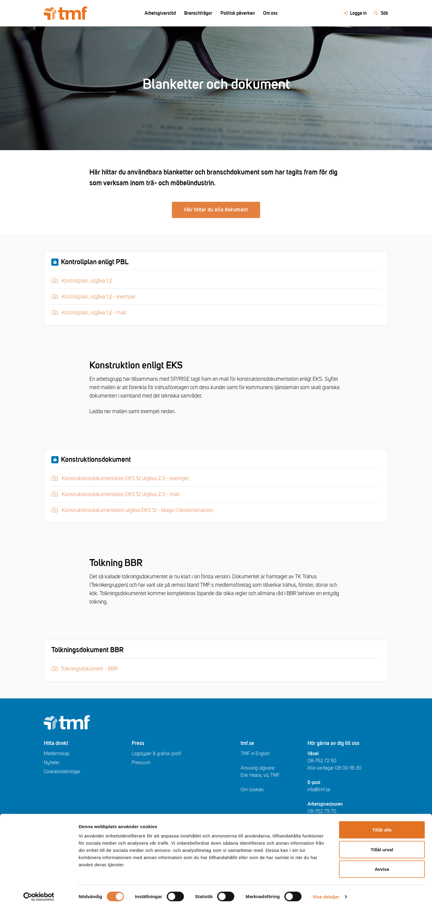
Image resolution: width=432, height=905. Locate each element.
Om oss (270, 13)
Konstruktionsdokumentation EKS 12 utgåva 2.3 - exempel (120, 477)
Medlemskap (56, 753)
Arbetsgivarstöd (160, 13)
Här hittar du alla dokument (216, 210)
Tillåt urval (382, 846)
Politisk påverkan (237, 13)
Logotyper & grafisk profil (156, 753)
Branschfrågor (198, 13)
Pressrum (141, 762)
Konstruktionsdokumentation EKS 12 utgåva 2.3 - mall (115, 493)
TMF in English (255, 753)
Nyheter (52, 762)
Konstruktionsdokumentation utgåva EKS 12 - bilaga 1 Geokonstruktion (132, 509)
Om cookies (252, 789)
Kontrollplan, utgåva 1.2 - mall (88, 312)
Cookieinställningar (62, 771)
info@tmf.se (319, 789)
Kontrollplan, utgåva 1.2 (84, 280)
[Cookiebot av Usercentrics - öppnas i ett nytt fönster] (39, 893)
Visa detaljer (326, 893)
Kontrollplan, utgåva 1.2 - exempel (93, 296)
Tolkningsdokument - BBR (84, 669)
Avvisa (382, 865)
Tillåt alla (382, 826)
